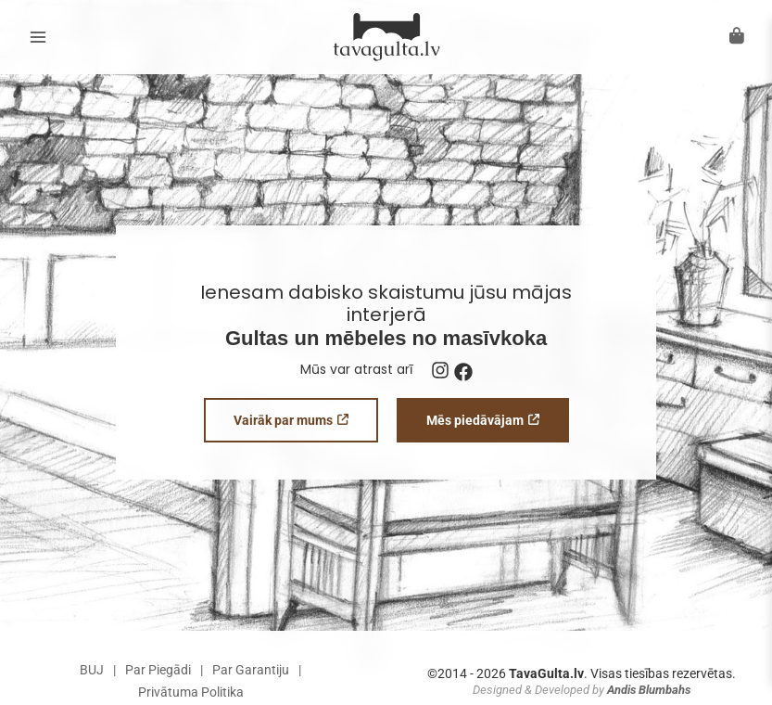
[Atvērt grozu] (736, 36)
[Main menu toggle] (38, 38)
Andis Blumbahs (648, 690)
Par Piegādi (158, 669)
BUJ (92, 669)
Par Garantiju (250, 669)
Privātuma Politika (191, 692)
